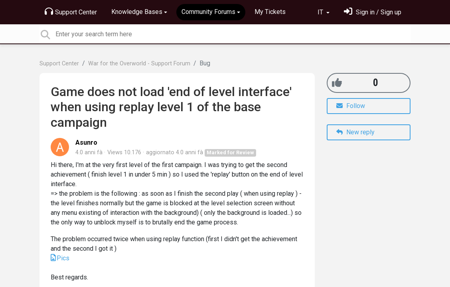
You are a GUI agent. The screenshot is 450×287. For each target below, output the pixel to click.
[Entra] (373, 12)
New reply (355, 132)
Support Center (71, 11)
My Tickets (270, 12)
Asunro (86, 142)
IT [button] (321, 12)
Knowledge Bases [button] (136, 12)
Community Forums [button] (208, 12)
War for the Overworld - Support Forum (139, 63)
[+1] (337, 82)
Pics (63, 258)
